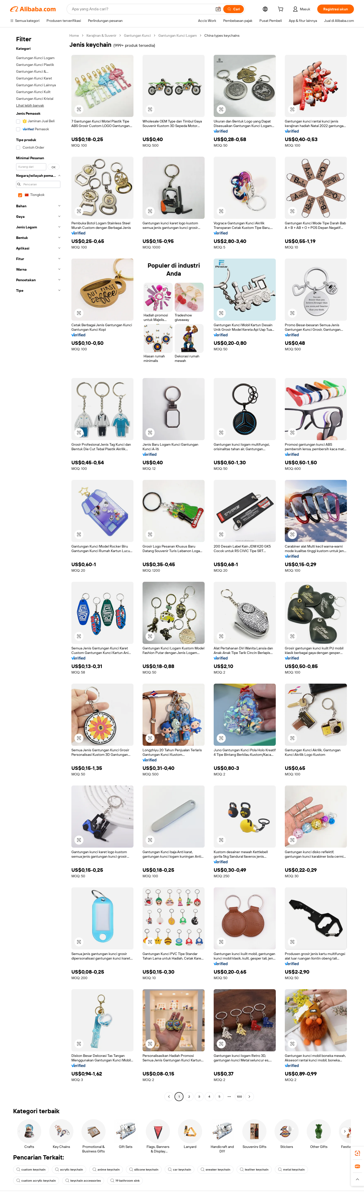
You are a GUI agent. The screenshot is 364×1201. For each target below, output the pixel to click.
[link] (357, 1153)
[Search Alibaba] (141, 9)
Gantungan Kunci (137, 35)
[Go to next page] (249, 1096)
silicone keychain (143, 1170)
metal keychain (291, 1170)
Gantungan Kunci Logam (177, 35)
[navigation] (38, 566)
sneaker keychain (215, 1170)
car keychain (179, 1170)
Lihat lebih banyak (30, 105)
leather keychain (254, 1170)
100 (239, 1096)
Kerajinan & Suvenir (101, 35)
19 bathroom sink (125, 1181)
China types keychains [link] (222, 35)
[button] (218, 9)
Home (74, 35)
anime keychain (106, 1170)
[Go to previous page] (168, 1096)
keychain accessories (83, 1181)
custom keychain (31, 1170)
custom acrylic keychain (36, 1181)
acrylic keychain (69, 1170)
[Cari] (233, 9)
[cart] (281, 10)
